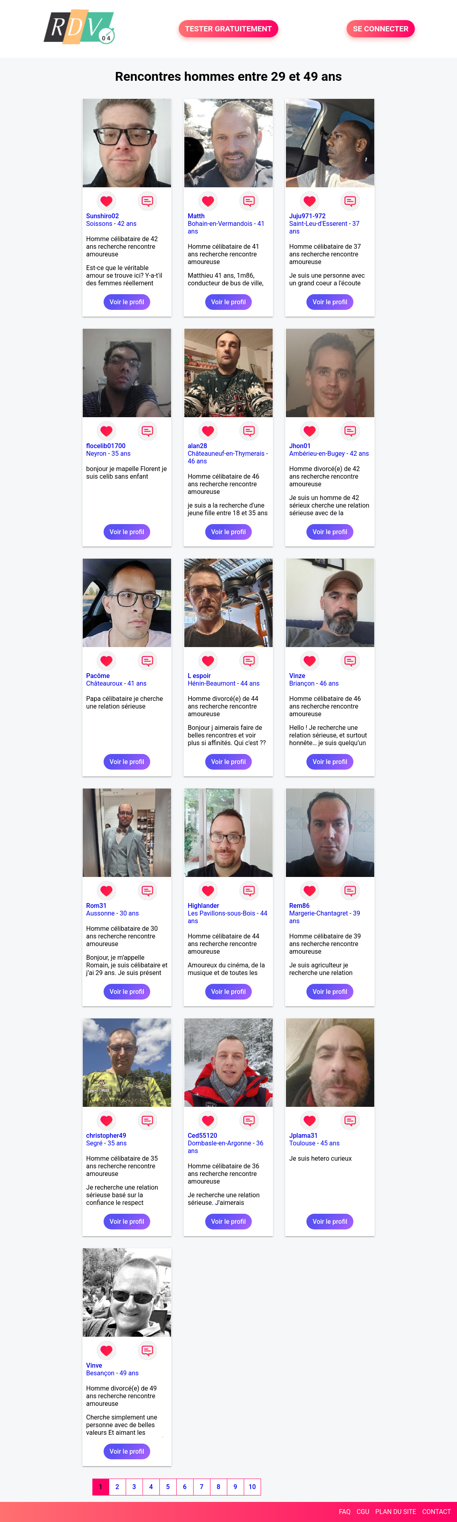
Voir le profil (127, 302)
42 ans (127, 223)
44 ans (250, 683)
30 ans (129, 913)
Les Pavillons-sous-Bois (221, 913)
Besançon (100, 1373)
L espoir (199, 676)
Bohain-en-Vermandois (220, 223)
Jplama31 (303, 1135)
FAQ (345, 1512)
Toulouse (302, 1143)
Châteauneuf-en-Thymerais (226, 453)
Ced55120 (202, 1135)
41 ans (137, 683)
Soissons (99, 223)
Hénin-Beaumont (211, 683)
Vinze (297, 676)
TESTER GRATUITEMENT (228, 28)
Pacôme (98, 676)
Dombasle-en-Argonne (219, 1143)
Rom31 (96, 906)
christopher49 (106, 1135)
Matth (196, 216)
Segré (94, 1143)
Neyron (96, 453)
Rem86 (299, 906)
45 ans (330, 1143)
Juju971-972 (307, 216)
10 (252, 1487)
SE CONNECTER (380, 28)
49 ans (129, 1373)
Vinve (94, 1365)
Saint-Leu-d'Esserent (318, 223)
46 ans (197, 461)
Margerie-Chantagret (318, 913)
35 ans (121, 453)
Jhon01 (300, 446)
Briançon (301, 683)
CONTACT (436, 1512)
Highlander (203, 906)
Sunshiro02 (102, 216)
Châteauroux (104, 683)
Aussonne (100, 913)
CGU (363, 1512)
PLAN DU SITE (395, 1512)
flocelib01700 (106, 446)
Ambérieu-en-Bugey (317, 453)
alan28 (197, 446)
